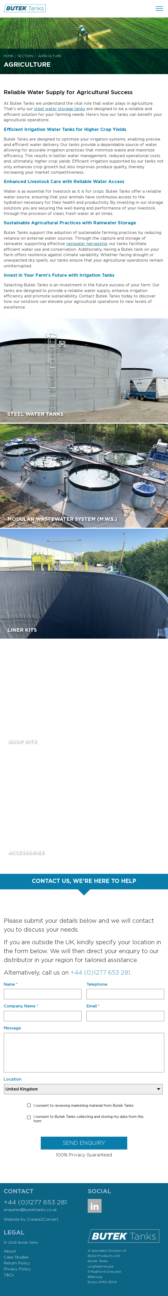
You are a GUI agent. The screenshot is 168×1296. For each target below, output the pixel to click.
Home (9, 56)
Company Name (21, 1006)
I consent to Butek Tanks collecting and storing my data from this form (88, 1119)
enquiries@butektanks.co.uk (30, 1210)
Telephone (96, 984)
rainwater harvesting (86, 244)
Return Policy (17, 1263)
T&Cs (9, 1275)
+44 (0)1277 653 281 (100, 973)
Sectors (25, 56)
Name (11, 984)
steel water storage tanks (59, 109)
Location (12, 1079)
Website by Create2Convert (31, 1219)
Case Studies (16, 1257)
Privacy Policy (17, 1269)
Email (93, 1006)
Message (12, 1028)
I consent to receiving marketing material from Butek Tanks (83, 1106)
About (10, 1251)
